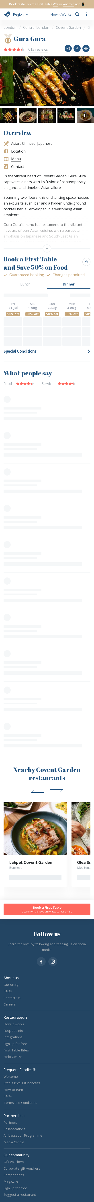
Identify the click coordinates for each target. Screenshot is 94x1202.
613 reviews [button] (38, 49)
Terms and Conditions (20, 1102)
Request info (13, 1030)
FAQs (8, 991)
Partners (10, 1122)
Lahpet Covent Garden (30, 862)
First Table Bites (16, 1050)
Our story (11, 984)
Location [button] (18, 151)
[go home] (7, 14)
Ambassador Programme (23, 1135)
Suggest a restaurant (20, 1194)
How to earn (13, 1089)
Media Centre (14, 1142)
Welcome (11, 1076)
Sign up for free (15, 1043)
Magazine (11, 1181)
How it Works (60, 14)
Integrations (13, 1037)
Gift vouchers (14, 1161)
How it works (14, 1024)
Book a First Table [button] (47, 909)
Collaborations (14, 1129)
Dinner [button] (69, 284)
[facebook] (41, 961)
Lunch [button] (25, 284)
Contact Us (12, 997)
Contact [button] (17, 166)
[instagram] (52, 961)
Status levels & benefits (22, 1083)
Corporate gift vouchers (22, 1168)
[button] (20, 14)
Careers (10, 1004)
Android (68, 4)
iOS (55, 4)
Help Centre (13, 1056)
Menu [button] (16, 158)
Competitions (14, 1175)
